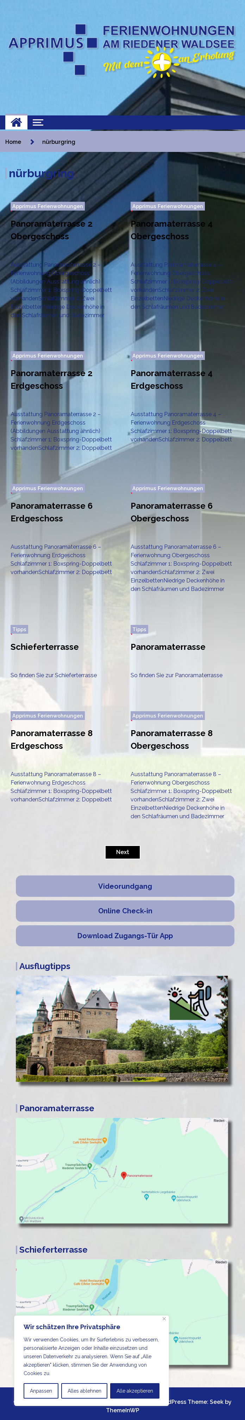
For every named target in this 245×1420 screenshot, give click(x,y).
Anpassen (41, 1391)
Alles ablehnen (84, 1391)
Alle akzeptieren (135, 1391)
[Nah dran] (164, 1318)
